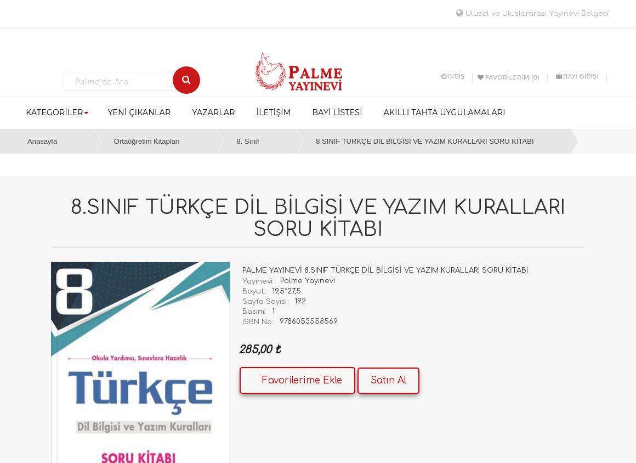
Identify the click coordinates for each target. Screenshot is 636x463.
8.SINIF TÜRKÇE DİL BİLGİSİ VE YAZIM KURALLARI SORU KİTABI (424, 141)
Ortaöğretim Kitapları (147, 141)
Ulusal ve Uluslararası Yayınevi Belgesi (532, 14)
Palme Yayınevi (307, 281)
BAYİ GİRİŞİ (577, 76)
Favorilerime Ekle (302, 380)
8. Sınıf (247, 141)
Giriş (453, 76)
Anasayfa (42, 141)
